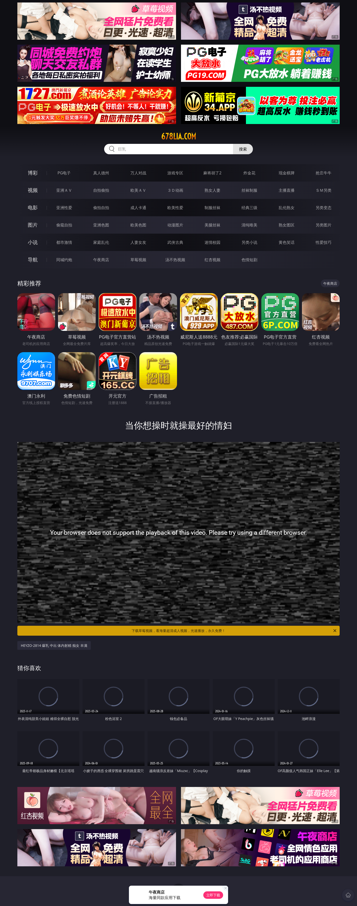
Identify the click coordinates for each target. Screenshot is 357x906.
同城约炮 (64, 259)
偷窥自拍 (64, 225)
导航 (33, 259)
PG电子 (64, 173)
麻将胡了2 (212, 173)
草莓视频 (138, 259)
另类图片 (323, 225)
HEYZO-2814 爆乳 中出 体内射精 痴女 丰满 (54, 645)
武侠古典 (175, 242)
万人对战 (138, 173)
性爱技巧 (323, 242)
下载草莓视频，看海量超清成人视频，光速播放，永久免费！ (234, 631)
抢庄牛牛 (323, 173)
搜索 (243, 149)
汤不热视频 (175, 259)
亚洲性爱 (64, 207)
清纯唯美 (249, 225)
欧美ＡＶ (138, 190)
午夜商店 (101, 259)
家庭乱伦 (101, 242)
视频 (33, 190)
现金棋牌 (287, 173)
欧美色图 (138, 225)
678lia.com (178, 136)
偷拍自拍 (101, 207)
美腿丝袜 (212, 225)
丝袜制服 (249, 190)
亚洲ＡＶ (64, 190)
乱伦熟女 (287, 207)
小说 (33, 242)
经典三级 (249, 207)
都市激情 (64, 242)
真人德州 (101, 173)
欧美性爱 (175, 207)
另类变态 (323, 207)
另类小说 (249, 242)
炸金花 (249, 173)
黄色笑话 (287, 242)
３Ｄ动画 (175, 190)
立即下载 (213, 895)
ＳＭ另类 (323, 190)
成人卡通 (138, 207)
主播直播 (287, 190)
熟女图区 (287, 225)
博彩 (33, 172)
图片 (33, 224)
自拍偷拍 (101, 190)
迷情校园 (212, 242)
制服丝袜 (212, 207)
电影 (33, 207)
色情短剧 (249, 259)
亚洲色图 (101, 225)
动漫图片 (175, 225)
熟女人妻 (212, 190)
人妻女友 (138, 242)
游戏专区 (175, 173)
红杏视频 (212, 259)
